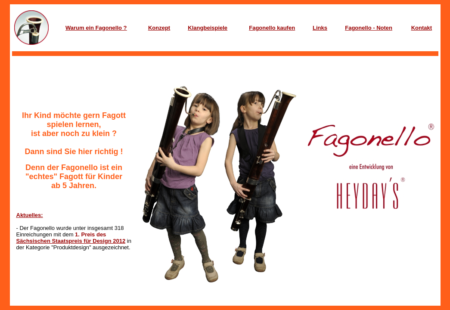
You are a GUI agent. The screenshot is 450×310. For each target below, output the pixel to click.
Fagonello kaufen (272, 28)
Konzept (159, 28)
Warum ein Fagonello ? (96, 28)
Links (320, 28)
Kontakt (421, 28)
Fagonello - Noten (368, 28)
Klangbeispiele (207, 28)
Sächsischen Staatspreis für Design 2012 (71, 241)
